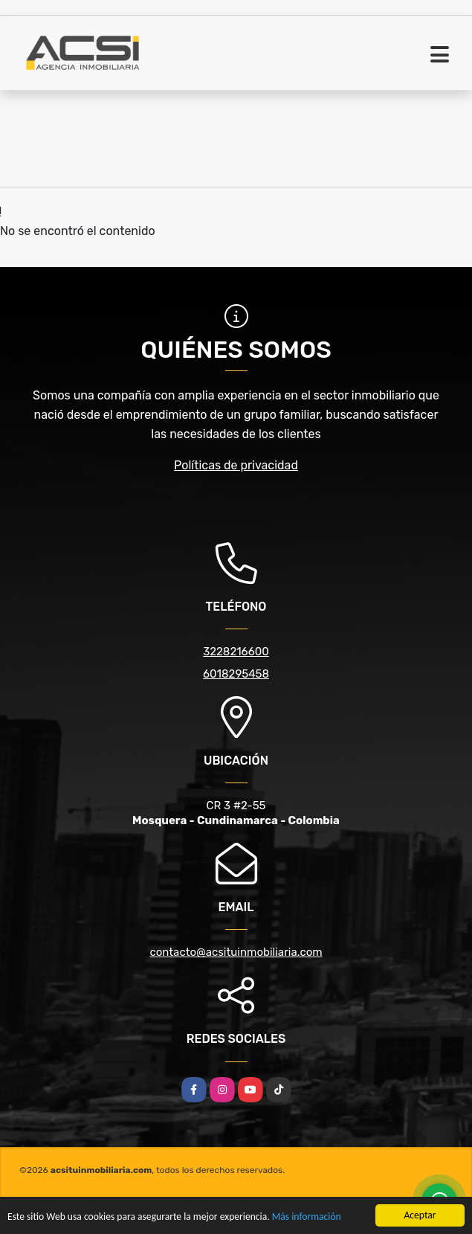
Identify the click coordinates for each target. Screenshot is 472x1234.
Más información (306, 1217)
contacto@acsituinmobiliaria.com (235, 952)
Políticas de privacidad (236, 465)
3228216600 (236, 651)
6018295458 (236, 674)
